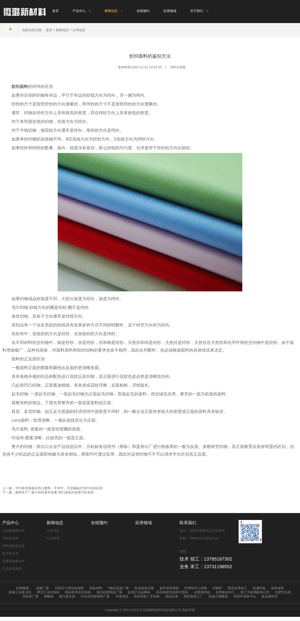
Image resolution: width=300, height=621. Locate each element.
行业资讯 (53, 538)
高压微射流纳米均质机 (172, 592)
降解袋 (49, 596)
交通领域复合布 (13, 561)
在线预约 (99, 522)
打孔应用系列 (12, 568)
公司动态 (78, 30)
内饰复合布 (10, 538)
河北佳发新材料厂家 (95, 596)
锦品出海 (171, 596)
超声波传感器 (169, 588)
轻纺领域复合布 (13, 546)
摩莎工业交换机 (48, 592)
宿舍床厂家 (30, 596)
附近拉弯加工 (237, 588)
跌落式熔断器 (218, 596)
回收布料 (95, 588)
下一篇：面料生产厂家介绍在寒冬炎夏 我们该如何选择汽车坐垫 (48, 492)
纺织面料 (20, 86)
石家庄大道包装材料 (69, 588)
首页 (49, 30)
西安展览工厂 (193, 596)
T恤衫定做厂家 (118, 588)
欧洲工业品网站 (139, 592)
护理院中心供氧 (195, 588)
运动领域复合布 (13, 530)
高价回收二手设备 (147, 596)
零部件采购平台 (245, 596)
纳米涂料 (277, 588)
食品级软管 (269, 596)
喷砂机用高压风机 (78, 592)
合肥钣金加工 (225, 592)
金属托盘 (259, 588)
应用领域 (143, 522)
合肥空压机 (283, 592)
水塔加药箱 (202, 592)
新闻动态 (62, 30)
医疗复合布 (10, 553)
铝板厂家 (42, 588)
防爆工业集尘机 (20, 592)
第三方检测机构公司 (255, 592)
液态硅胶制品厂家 (109, 592)
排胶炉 (217, 588)
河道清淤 (121, 596)
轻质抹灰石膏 (144, 588)
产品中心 (10, 522)
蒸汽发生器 (67, 596)
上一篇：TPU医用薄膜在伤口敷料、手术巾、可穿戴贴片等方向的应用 (52, 488)
